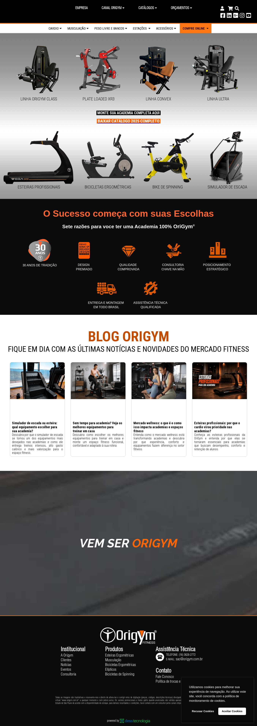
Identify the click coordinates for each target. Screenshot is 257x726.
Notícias (66, 664)
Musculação (76, 28)
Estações (140, 28)
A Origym (67, 655)
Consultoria (68, 674)
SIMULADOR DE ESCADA (227, 187)
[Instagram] (242, 16)
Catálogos (146, 8)
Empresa (81, 8)
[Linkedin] (229, 16)
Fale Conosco (165, 676)
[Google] (235, 16)
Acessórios (164, 28)
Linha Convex (158, 99)
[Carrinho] (230, 8)
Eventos (66, 669)
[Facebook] (222, 16)
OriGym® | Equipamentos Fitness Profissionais (26, 9)
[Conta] (223, 8)
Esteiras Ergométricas (119, 655)
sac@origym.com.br (189, 658)
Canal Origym (111, 8)
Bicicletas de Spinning (119, 674)
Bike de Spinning (167, 187)
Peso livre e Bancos (109, 28)
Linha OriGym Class (38, 99)
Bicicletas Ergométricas (108, 187)
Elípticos (110, 669)
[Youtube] (248, 16)
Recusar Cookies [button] (203, 711)
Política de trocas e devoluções (176, 681)
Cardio (54, 28)
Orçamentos (180, 8)
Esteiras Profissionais (39, 187)
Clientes (66, 659)
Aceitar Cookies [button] (232, 711)
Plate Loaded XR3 (99, 99)
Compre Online (196, 28)
